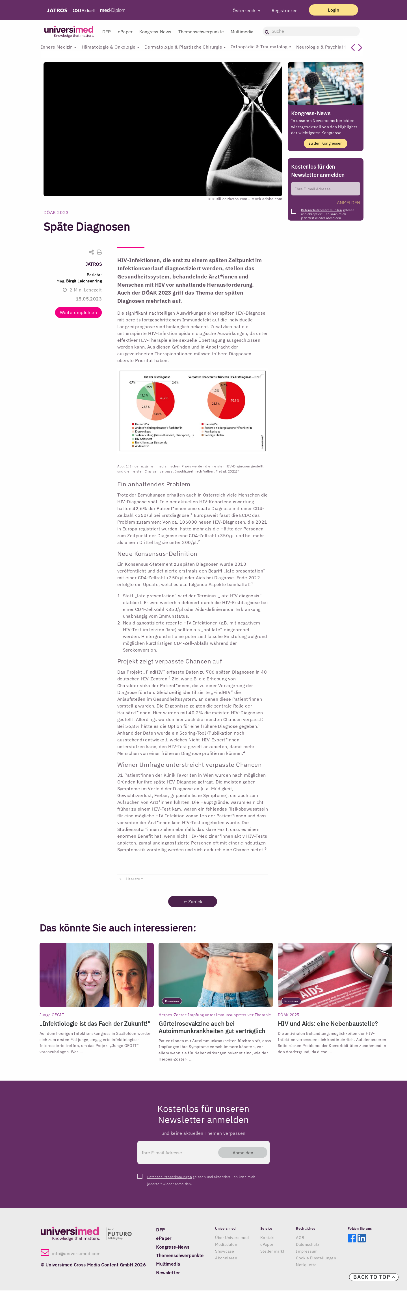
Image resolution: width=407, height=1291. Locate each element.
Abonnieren (226, 1258)
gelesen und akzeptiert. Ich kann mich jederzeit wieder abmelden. (327, 211)
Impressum (307, 1251)
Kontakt (267, 1237)
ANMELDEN (348, 203)
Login (331, 10)
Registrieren (279, 10)
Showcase (224, 1251)
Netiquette (306, 1265)
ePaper (125, 31)
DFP (106, 31)
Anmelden (240, 1152)
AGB (300, 1237)
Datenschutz (307, 1244)
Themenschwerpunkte (201, 31)
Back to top (374, 1277)
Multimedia (242, 31)
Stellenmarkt (272, 1251)
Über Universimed (232, 1237)
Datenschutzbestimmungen (321, 210)
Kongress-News (155, 31)
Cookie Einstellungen (316, 1258)
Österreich (239, 10)
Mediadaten (226, 1244)
